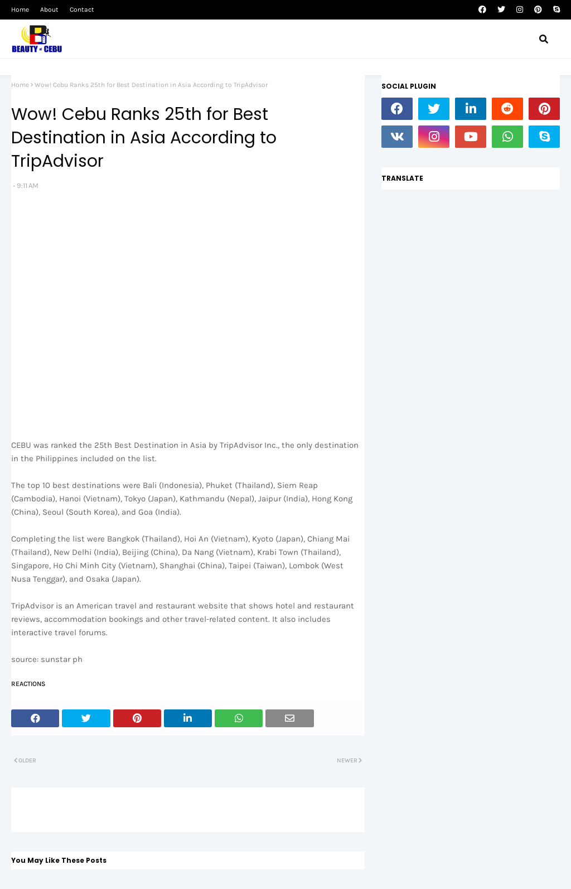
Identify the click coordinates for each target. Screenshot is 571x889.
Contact (82, 9)
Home (20, 9)
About (49, 9)
